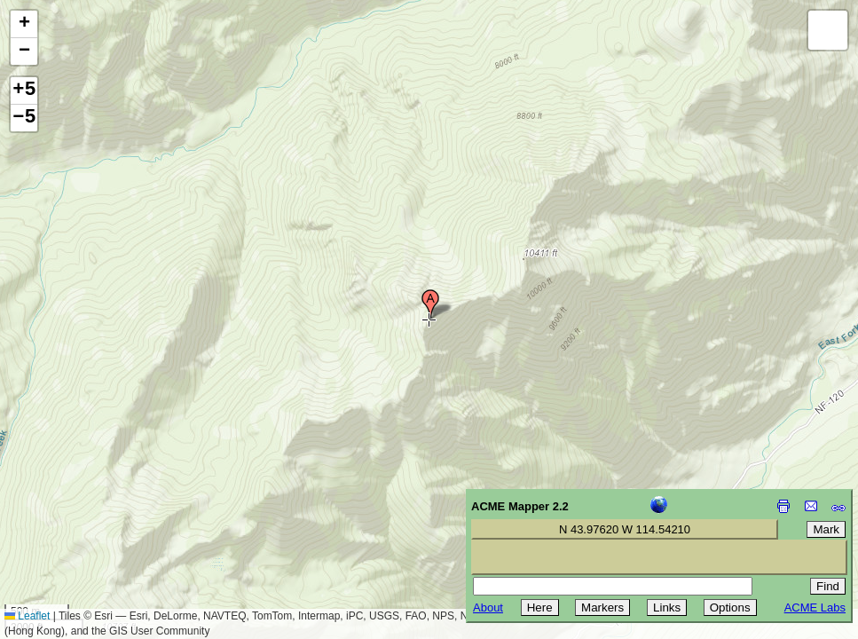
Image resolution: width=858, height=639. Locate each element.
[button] (430, 304)
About (488, 607)
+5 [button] (23, 90)
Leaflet (27, 616)
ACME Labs (815, 607)
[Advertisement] (94, 513)
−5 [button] (23, 118)
